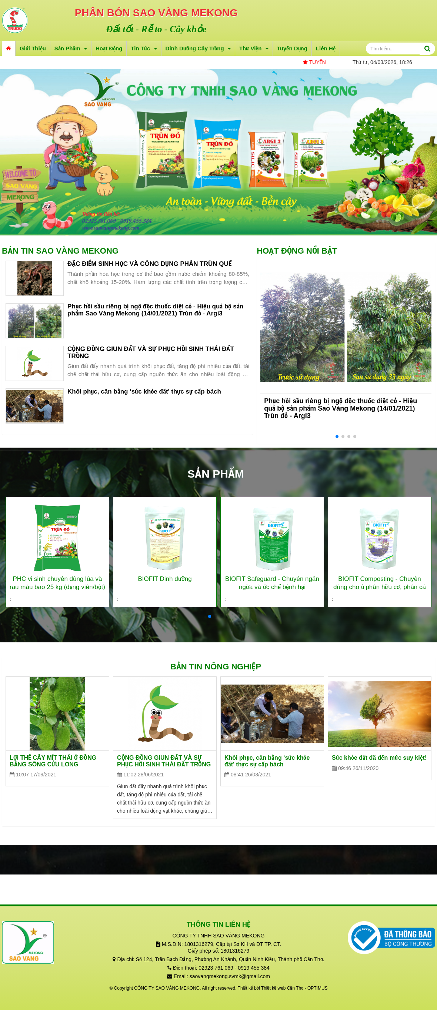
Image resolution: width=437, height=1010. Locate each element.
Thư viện (253, 48)
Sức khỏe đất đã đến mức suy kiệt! (379, 758)
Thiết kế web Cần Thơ (282, 988)
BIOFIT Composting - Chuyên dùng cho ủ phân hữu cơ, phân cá (379, 583)
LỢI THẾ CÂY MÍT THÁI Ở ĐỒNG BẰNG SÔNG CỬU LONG (53, 761)
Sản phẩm (70, 48)
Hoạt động (109, 48)
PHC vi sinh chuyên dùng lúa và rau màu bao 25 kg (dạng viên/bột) (57, 583)
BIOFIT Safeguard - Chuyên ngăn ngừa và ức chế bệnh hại (272, 583)
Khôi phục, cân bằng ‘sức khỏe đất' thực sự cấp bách (144, 391)
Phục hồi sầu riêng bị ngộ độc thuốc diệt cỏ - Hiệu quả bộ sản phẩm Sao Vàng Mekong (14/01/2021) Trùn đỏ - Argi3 (155, 310)
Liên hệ (326, 48)
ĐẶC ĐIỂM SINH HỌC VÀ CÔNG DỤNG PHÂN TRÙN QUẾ (149, 263)
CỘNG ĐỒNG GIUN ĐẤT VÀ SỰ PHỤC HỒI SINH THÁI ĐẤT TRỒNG (150, 352)
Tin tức (144, 48)
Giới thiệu (33, 48)
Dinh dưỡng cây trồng (198, 48)
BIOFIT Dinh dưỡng (164, 578)
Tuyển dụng (292, 48)
